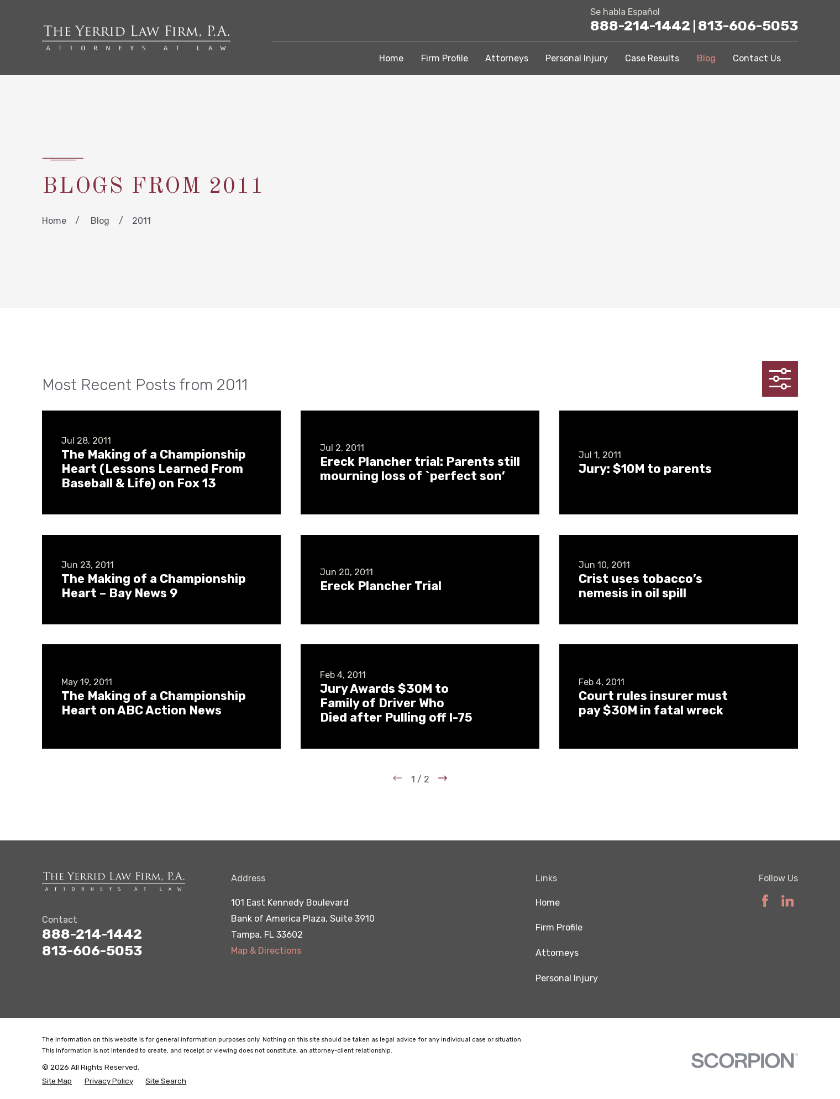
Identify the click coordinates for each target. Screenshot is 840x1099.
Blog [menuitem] (706, 58)
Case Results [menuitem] (652, 58)
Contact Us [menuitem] (757, 58)
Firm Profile (559, 927)
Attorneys (557, 953)
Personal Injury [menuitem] (576, 58)
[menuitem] (57, 1080)
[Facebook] (765, 901)
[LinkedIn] (787, 901)
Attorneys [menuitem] (506, 58)
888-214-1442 (643, 26)
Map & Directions (266, 950)
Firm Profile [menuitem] (444, 58)
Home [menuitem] (391, 58)
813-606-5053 (748, 26)
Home (548, 902)
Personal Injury (567, 978)
